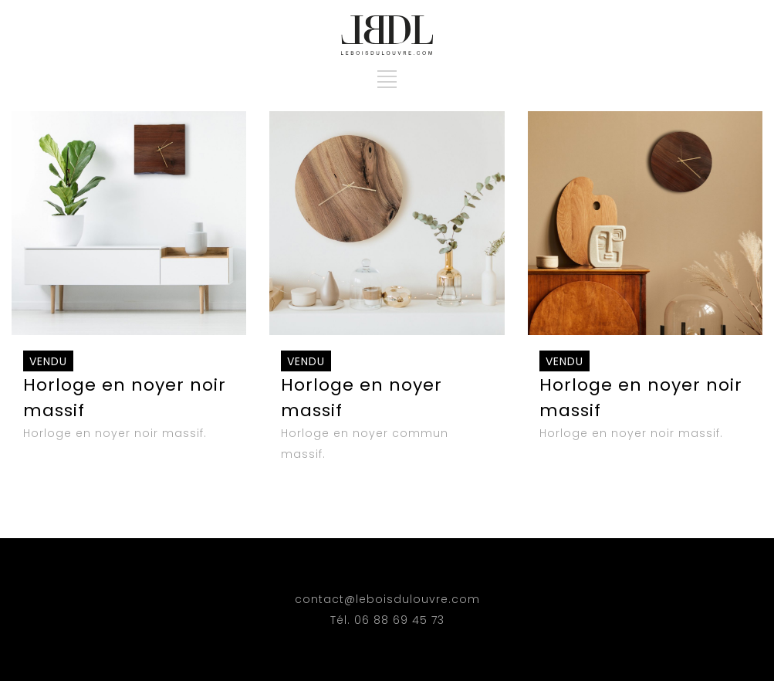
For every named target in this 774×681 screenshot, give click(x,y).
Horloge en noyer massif (361, 386)
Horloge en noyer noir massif (124, 386)
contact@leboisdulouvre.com (387, 599)
